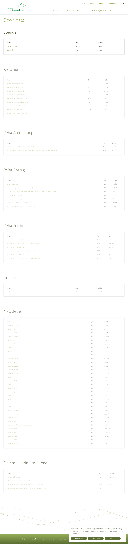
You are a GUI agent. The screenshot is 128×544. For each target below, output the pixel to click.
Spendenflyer (10, 50)
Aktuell (92, 3)
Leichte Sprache (113, 3)
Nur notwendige (96, 538)
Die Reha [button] (53, 10)
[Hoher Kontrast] (123, 3)
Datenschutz (62, 539)
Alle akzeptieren (79, 538)
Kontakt (101, 3)
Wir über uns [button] (72, 10)
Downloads (33, 539)
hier (95, 530)
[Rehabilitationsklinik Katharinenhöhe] (15, 7)
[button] (123, 10)
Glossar (43, 539)
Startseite (82, 3)
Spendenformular (11, 46)
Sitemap (51, 539)
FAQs (23, 539)
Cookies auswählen (112, 538)
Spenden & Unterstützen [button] (100, 10)
